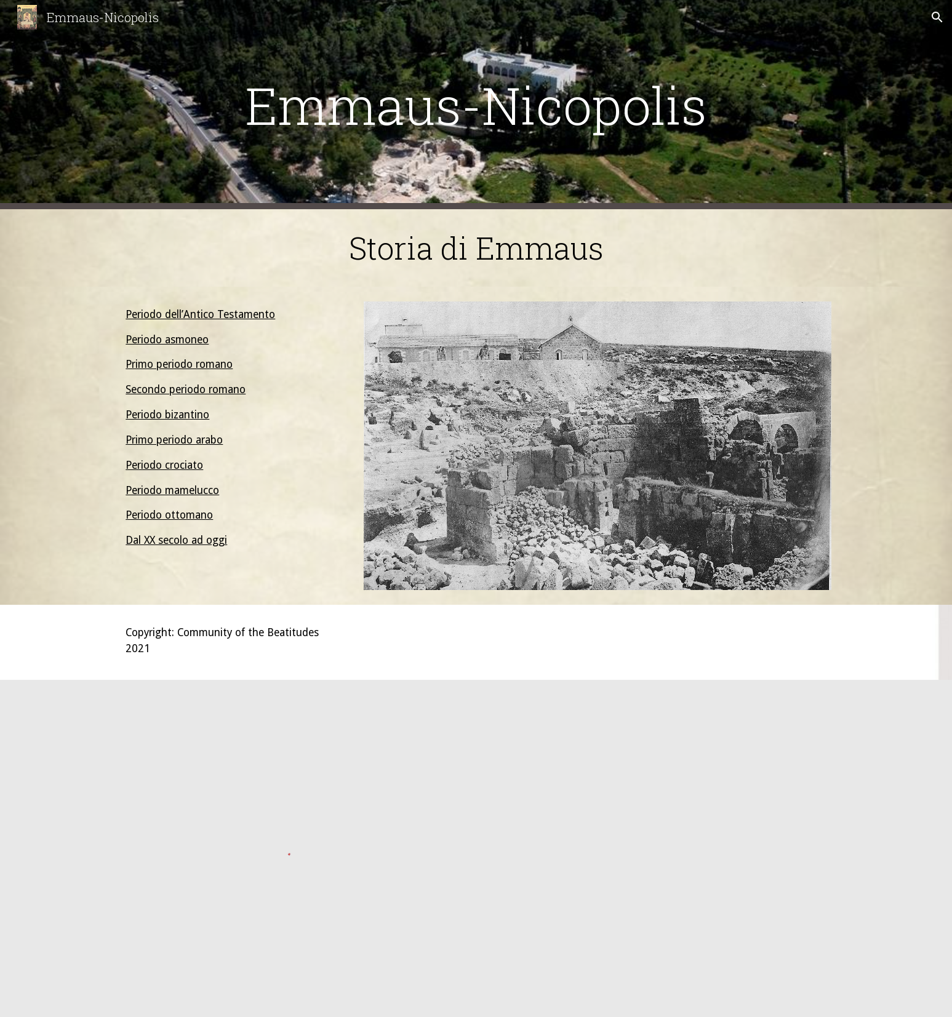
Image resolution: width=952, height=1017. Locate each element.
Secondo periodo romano (186, 389)
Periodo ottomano (169, 515)
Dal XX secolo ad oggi (176, 540)
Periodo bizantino (167, 415)
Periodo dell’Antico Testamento (200, 314)
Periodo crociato (164, 465)
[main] (476, 105)
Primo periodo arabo (174, 440)
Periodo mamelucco (172, 490)
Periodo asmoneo (167, 339)
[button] (937, 17)
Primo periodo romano (179, 364)
